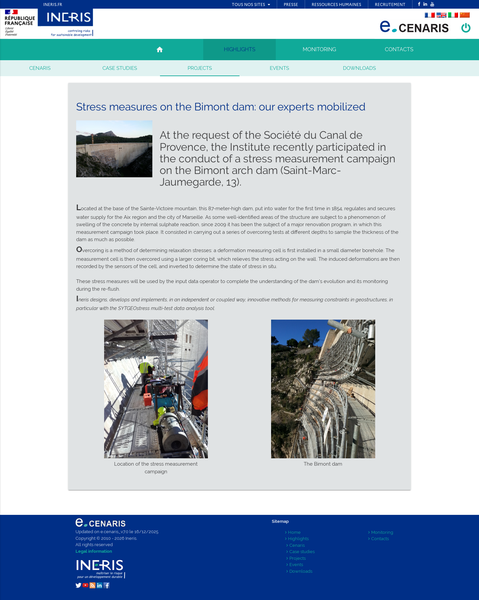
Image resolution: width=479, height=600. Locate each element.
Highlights (297, 538)
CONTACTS (399, 49)
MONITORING (319, 49)
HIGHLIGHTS (239, 49)
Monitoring (380, 532)
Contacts (378, 538)
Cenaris (40, 68)
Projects (200, 68)
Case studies (119, 68)
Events (279, 68)
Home (293, 532)
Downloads (359, 68)
